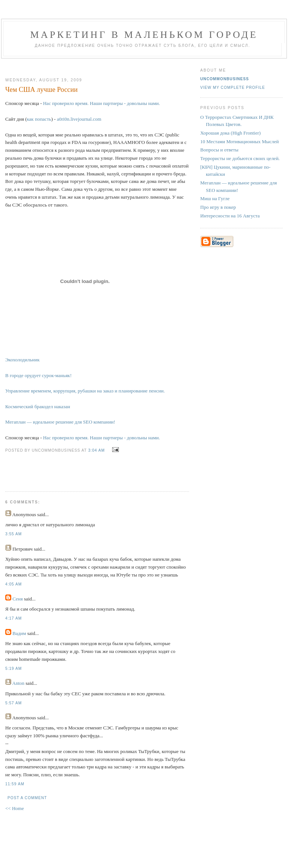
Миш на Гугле (215, 198)
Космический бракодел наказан (37, 406)
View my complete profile (232, 87)
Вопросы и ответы (219, 150)
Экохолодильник (22, 359)
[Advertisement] (94, 65)
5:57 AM (13, 703)
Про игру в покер (218, 207)
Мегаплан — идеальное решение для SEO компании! (60, 422)
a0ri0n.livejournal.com (79, 119)
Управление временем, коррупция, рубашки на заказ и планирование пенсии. (85, 391)
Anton (18, 683)
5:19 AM (13, 668)
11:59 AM (14, 784)
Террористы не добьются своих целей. (240, 158)
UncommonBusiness (224, 79)
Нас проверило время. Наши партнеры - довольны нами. (101, 103)
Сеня (17, 599)
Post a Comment (27, 798)
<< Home (14, 808)
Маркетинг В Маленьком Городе (144, 34)
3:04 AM (96, 450)
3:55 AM (13, 534)
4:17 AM (13, 618)
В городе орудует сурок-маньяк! (38, 375)
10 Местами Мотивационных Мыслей (239, 141)
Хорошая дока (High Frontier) (230, 133)
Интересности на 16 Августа (230, 216)
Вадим (19, 633)
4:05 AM (13, 584)
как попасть (39, 119)
